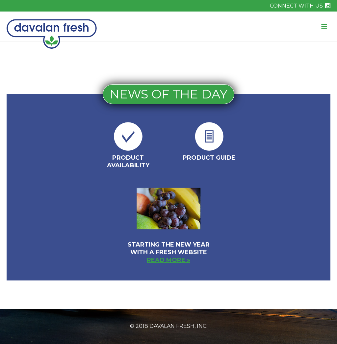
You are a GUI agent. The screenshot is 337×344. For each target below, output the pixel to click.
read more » (168, 260)
